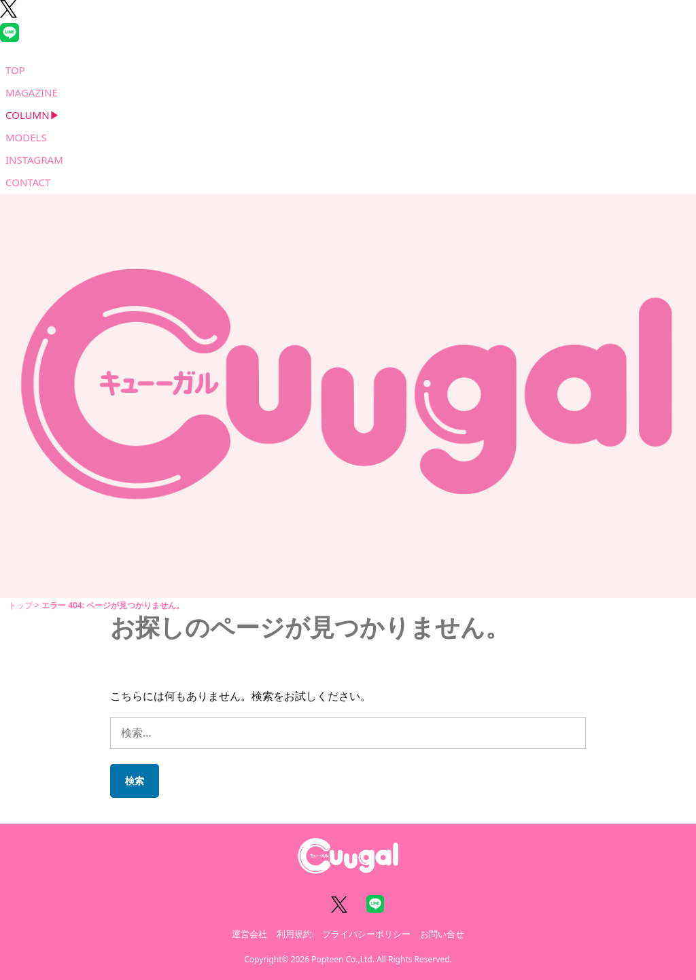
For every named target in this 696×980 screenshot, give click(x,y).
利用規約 (294, 934)
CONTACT (28, 182)
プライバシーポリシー (366, 934)
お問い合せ (442, 934)
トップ (20, 605)
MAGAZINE (31, 92)
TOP (15, 70)
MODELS (26, 137)
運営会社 (249, 934)
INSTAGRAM (34, 160)
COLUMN (27, 115)
